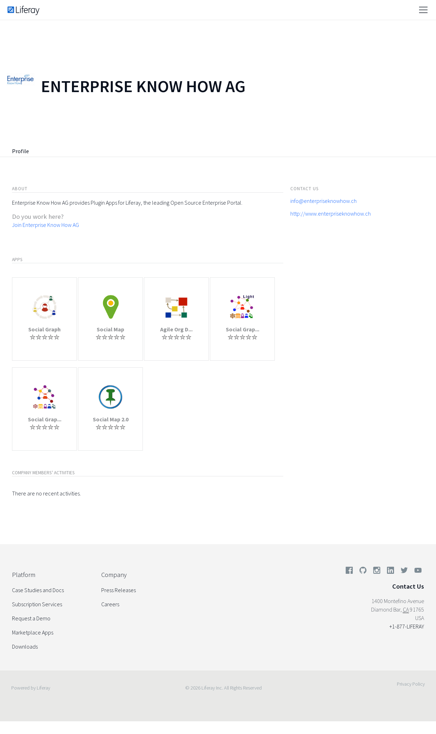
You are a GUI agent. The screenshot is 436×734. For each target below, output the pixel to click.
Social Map (110, 329)
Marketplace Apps (32, 632)
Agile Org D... (176, 329)
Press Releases (118, 590)
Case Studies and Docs (38, 590)
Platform (23, 575)
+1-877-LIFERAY (406, 626)
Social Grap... (242, 329)
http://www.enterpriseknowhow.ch (330, 213)
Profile (20, 151)
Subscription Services (37, 604)
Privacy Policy (411, 684)
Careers (110, 604)
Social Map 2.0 (110, 419)
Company (114, 575)
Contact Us (408, 586)
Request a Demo (31, 618)
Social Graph (44, 329)
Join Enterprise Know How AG (45, 224)
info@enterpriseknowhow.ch (323, 200)
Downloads (25, 646)
